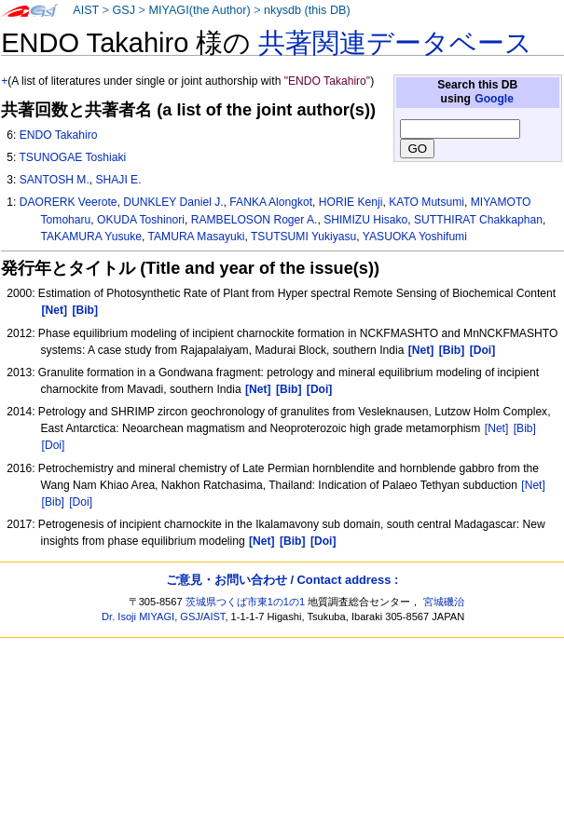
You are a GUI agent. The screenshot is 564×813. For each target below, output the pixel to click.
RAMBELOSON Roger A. (254, 219)
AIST (86, 10)
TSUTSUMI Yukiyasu (303, 236)
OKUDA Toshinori (141, 219)
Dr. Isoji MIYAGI (138, 616)
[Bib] (525, 428)
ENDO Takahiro (59, 135)
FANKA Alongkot (270, 202)
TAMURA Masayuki (196, 236)
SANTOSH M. (54, 179)
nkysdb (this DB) (307, 10)
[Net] (497, 428)
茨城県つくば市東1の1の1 (246, 601)
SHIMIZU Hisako (365, 219)
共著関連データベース (395, 43)
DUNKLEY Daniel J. (173, 202)
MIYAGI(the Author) (199, 10)
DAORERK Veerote (68, 202)
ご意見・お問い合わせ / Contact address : (282, 580)
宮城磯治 (443, 601)
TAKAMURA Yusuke (91, 236)
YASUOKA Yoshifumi (415, 236)
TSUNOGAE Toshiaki (72, 157)
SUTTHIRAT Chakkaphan (478, 219)
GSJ (123, 10)
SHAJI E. (118, 179)
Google (494, 98)
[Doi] (53, 445)
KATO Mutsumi (426, 202)
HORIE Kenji (351, 202)
